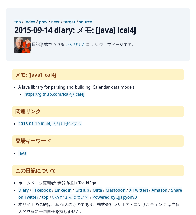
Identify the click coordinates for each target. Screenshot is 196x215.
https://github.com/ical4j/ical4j (54, 94)
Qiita (97, 190)
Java (22, 153)
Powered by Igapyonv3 (115, 197)
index (29, 22)
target (69, 22)
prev (43, 22)
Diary (23, 190)
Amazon (159, 190)
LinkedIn (63, 190)
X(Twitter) (138, 190)
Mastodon (115, 190)
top (17, 22)
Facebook (41, 190)
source (85, 22)
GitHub (82, 190)
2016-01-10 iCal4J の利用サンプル (49, 123)
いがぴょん (75, 44)
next (55, 22)
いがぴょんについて (70, 197)
